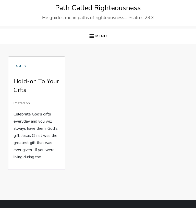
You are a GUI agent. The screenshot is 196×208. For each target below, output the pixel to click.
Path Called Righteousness (98, 8)
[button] (98, 36)
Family (20, 66)
